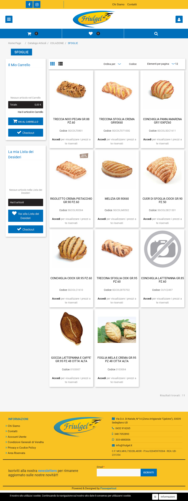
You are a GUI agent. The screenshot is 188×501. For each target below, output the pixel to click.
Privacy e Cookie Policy (21, 447)
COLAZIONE (57, 43)
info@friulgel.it (124, 445)
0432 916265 (122, 428)
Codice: (64, 130)
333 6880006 (123, 439)
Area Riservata (15, 453)
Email (100, 467)
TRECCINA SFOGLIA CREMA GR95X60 (117, 120)
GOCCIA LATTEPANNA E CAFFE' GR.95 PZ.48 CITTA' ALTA (71, 359)
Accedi (56, 139)
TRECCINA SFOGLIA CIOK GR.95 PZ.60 (117, 280)
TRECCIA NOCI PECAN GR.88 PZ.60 (71, 120)
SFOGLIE (73, 43)
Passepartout (108, 488)
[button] (179, 19)
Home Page (14, 43)
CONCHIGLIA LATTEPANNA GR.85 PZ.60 (162, 280)
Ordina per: (110, 64)
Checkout (25, 133)
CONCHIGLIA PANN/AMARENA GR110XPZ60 (162, 120)
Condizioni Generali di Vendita (25, 442)
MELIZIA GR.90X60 (117, 198)
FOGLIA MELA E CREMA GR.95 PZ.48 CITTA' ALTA (116, 359)
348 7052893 (121, 434)
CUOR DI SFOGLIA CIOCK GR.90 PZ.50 (162, 200)
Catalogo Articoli (37, 43)
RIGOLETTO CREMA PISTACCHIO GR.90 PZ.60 (71, 200)
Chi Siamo (118, 4)
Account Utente (16, 436)
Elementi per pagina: (158, 63)
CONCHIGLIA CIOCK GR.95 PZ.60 (71, 278)
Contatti (132, 4)
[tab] (54, 64)
